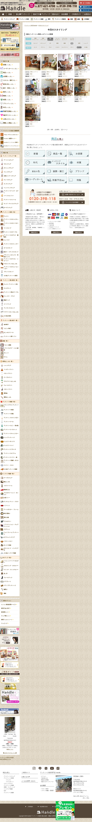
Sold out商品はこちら (5, 759)
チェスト (8, 780)
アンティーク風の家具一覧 (10, 280)
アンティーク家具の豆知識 (7, 757)
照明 (49, 19)
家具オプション (7, 600)
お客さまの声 (25, 777)
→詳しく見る (85, 798)
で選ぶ (8, 80)
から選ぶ (6, 65)
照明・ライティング (9, 787)
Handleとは (44, 778)
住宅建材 (86, 19)
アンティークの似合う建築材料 (11, 130)
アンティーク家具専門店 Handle (50, 772)
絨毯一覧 (5, 341)
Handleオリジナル (11, 146)
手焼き (10, 134)
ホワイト (32, 76)
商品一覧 (5, 152)
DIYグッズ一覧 (7, 557)
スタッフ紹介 (45, 788)
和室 (31, 74)
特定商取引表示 (44, 806)
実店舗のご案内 (78, 776)
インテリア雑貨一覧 (8, 473)
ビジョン (43, 776)
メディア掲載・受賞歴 (47, 790)
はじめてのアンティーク (41, 14)
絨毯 (78, 19)
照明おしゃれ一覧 (7, 361)
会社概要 (65, 14)
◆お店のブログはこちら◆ (10, 753)
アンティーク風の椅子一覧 (10, 320)
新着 (10, 14)
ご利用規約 (30, 806)
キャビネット (10, 781)
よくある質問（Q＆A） (28, 781)
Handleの (9, 138)
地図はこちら (9, 749)
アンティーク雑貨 (38, 19)
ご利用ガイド (76, 14)
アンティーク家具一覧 (9, 212)
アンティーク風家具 (60, 19)
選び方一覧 (6, 61)
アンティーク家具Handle (30, 25)
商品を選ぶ (6, 772)
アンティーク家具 (24, 19)
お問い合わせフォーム (82, 796)
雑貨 (71, 19)
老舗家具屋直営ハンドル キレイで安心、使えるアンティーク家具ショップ (13, 7)
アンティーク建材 (9, 792)
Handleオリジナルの (11, 142)
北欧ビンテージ (34, 71)
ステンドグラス (8, 783)
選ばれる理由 (45, 780)
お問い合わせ (87, 14)
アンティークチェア (9, 19)
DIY (5, 790)
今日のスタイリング (43, 25)
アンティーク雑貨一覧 (9, 401)
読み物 (55, 14)
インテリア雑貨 (8, 789)
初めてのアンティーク (47, 781)
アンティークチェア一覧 (9, 156)
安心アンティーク (23, 14)
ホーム (3, 14)
